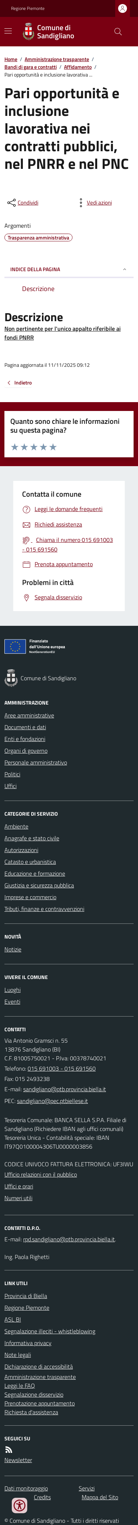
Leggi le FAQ (19, 1385)
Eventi (12, 1001)
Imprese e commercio (30, 897)
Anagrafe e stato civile (31, 838)
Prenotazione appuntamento (39, 1403)
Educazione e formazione (34, 873)
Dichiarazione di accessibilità (38, 1366)
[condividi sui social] (22, 203)
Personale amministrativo (35, 762)
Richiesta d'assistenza (31, 1412)
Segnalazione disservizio (33, 1394)
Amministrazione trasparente (57, 59)
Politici (12, 774)
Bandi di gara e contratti (30, 67)
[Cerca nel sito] (115, 31)
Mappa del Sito (100, 1497)
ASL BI (12, 1319)
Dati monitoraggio (26, 1488)
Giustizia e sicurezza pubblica (39, 885)
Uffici (10, 785)
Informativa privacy (28, 1342)
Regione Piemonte (28, 8)
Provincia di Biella (25, 1295)
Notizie (12, 949)
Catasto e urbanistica (30, 861)
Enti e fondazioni (24, 738)
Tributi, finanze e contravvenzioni (44, 908)
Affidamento (78, 67)
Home (10, 59)
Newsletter (18, 1459)
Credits (42, 1497)
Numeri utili (18, 1198)
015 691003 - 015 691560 (62, 1068)
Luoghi (12, 989)
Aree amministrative (29, 715)
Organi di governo (25, 750)
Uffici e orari (18, 1186)
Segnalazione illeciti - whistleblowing (49, 1331)
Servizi (87, 1488)
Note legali (17, 1354)
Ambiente (16, 826)
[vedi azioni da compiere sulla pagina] (93, 203)
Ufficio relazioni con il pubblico (40, 1174)
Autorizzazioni (21, 849)
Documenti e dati (25, 727)
